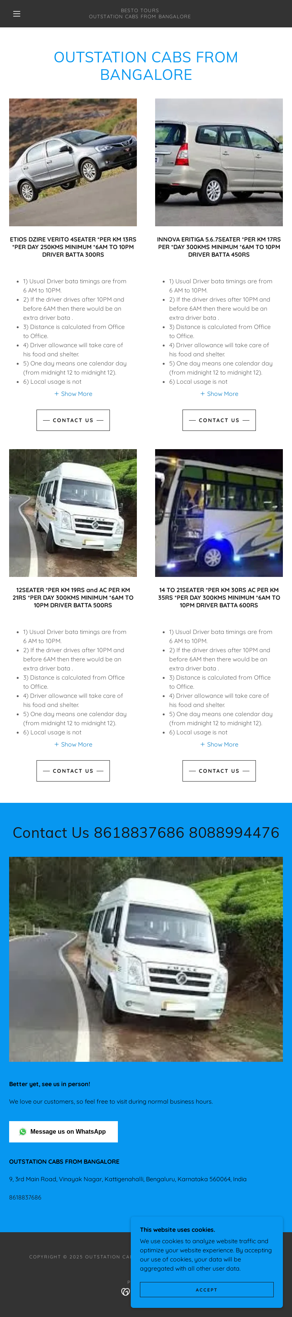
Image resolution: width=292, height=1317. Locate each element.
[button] (16, 13)
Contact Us (73, 420)
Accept (207, 1290)
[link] (140, 16)
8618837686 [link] (25, 1197)
